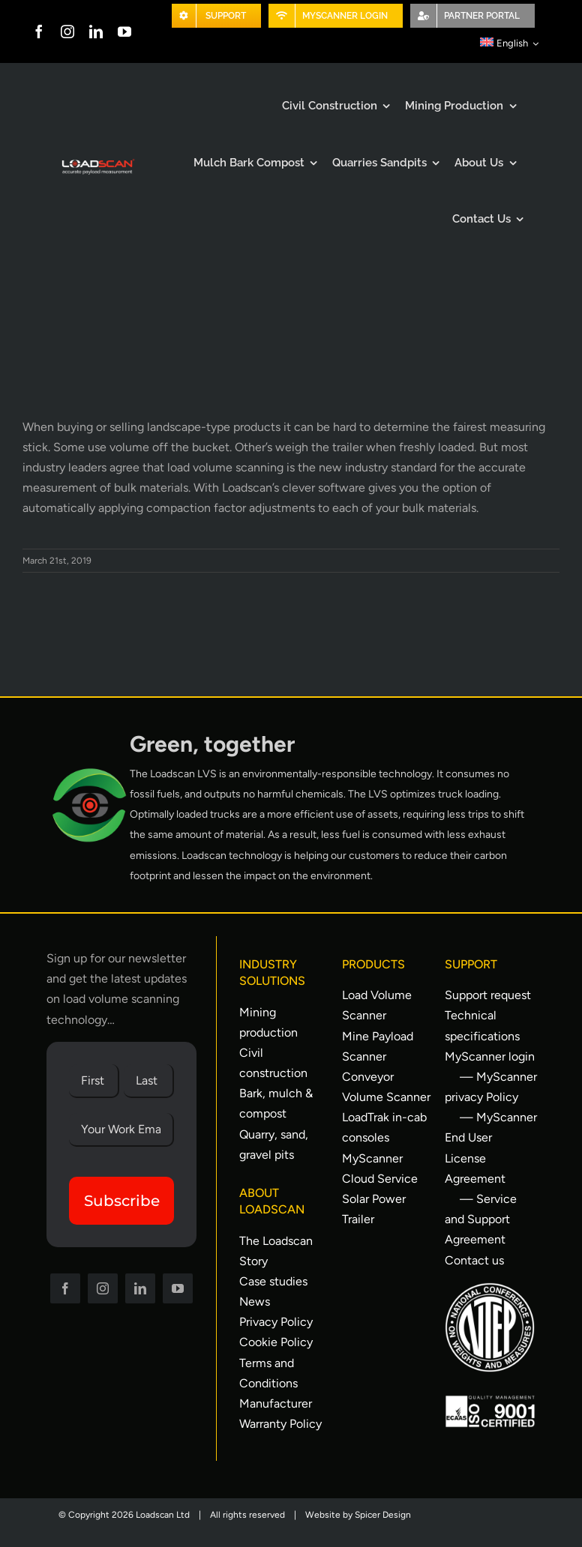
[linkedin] (96, 31)
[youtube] (124, 31)
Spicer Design (383, 1515)
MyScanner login (490, 1056)
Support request (488, 995)
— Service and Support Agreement (481, 1219)
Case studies (273, 1281)
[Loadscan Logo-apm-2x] (97, 162)
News (254, 1301)
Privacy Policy (276, 1322)
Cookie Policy (276, 1342)
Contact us (474, 1260)
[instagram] (67, 31)
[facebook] (39, 31)
